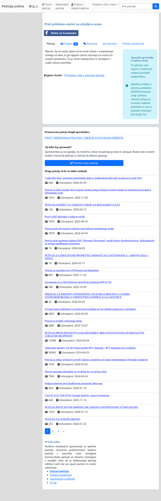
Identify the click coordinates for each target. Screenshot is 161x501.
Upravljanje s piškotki (62, 479)
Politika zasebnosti (133, 43)
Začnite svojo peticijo (84, 163)
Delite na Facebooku (60, 33)
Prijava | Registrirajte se (80, 6)
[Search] (136, 6)
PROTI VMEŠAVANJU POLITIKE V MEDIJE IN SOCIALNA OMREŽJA (84, 138)
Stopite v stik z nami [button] (105, 4)
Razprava (90, 43)
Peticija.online (13, 6)
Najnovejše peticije (62, 6)
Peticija (51, 43)
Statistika (110, 43)
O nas (53, 482)
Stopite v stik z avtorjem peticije (84, 75)
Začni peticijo (47, 6)
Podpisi (69, 44)
